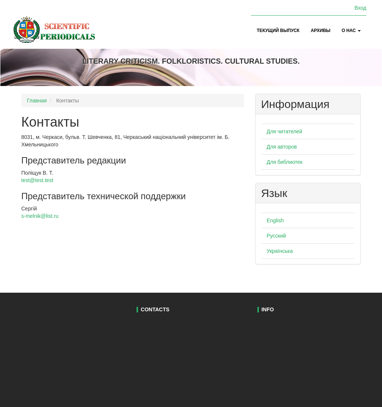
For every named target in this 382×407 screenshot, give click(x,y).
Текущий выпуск (278, 30)
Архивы (321, 30)
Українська (280, 251)
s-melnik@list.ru (40, 216)
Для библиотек (285, 162)
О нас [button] (351, 30)
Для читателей (284, 131)
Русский (276, 236)
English (275, 220)
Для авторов (282, 147)
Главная (37, 101)
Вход (360, 8)
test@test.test (37, 180)
